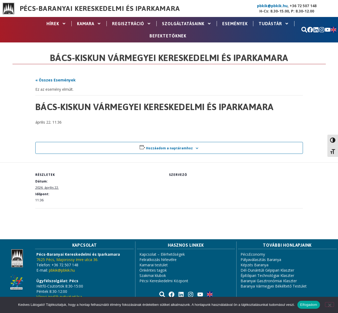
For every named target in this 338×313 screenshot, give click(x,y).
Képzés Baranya (254, 264)
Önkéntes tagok (153, 270)
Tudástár (274, 23)
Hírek (56, 23)
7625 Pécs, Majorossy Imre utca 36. (67, 259)
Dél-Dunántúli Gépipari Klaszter (267, 270)
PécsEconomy (253, 254)
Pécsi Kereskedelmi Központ (163, 280)
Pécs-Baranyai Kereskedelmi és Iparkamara (100, 8)
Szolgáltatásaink (186, 23)
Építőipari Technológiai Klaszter (267, 275)
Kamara (89, 23)
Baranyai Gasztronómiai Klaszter (269, 280)
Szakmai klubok (152, 275)
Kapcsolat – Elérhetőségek (162, 254)
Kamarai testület (153, 264)
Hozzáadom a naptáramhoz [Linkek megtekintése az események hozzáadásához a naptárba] (169, 148)
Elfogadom (308, 305)
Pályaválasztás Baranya (261, 259)
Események (235, 23)
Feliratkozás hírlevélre (158, 259)
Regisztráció (131, 23)
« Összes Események (55, 79)
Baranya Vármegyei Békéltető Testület (274, 286)
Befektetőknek (167, 35)
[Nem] (329, 304)
